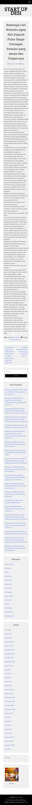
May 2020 (8, 725)
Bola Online (8, 576)
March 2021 (8, 685)
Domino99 (8, 580)
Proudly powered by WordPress (15, 800)
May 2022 (8, 630)
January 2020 (9, 741)
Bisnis (7, 572)
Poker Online (9, 596)
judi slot (7, 758)
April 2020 (8, 729)
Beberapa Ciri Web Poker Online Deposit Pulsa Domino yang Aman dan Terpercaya (15, 469)
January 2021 (9, 693)
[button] (29, 2)
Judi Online (8, 584)
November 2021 (10, 654)
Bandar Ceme (9, 564)
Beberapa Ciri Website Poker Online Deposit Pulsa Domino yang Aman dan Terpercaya (16, 392)
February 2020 (9, 737)
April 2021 (8, 681)
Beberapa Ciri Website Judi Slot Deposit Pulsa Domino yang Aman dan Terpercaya (15, 486)
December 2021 (10, 650)
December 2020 (10, 697)
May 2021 (8, 677)
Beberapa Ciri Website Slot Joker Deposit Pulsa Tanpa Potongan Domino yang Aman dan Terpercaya (16, 411)
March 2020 (8, 733)
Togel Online (9, 612)
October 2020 (9, 705)
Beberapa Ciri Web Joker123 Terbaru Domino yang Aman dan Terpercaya (15, 509)
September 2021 (10, 662)
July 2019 (8, 749)
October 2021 (9, 658)
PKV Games (8, 592)
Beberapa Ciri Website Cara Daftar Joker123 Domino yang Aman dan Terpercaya (15, 525)
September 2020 (10, 709)
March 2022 (8, 638)
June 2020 (8, 721)
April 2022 (8, 634)
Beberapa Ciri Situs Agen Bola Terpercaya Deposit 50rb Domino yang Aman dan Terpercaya (15, 477)
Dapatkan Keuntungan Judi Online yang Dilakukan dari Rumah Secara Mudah (15, 452)
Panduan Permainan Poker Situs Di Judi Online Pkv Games (21, 351)
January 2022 (9, 646)
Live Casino (8, 588)
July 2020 (8, 717)
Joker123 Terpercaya (15, 339)
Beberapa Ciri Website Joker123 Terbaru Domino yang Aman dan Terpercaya (15, 494)
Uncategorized (9, 616)
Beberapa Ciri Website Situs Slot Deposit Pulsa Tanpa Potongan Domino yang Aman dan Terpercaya (16, 517)
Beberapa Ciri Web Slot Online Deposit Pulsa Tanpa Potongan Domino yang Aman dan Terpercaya (16, 540)
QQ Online (8, 600)
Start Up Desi (16, 11)
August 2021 (9, 666)
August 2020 (9, 713)
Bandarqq (8, 568)
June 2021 (8, 673)
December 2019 (10, 745)
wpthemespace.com (21, 802)
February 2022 (9, 642)
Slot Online (16, 337)
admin (23, 64)
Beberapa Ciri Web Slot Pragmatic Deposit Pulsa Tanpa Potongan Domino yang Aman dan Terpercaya (16, 461)
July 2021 (8, 670)
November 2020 (10, 701)
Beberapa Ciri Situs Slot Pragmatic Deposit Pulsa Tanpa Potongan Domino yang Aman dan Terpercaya (16, 419)
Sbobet (7, 604)
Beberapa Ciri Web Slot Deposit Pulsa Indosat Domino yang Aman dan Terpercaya (15, 548)
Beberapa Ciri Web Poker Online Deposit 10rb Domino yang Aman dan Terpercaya (15, 444)
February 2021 (9, 689)
